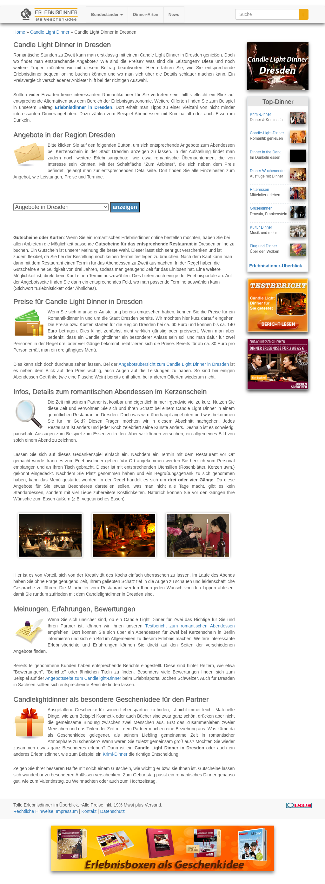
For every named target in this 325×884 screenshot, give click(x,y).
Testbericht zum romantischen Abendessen (190, 625)
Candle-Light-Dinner (267, 133)
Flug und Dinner (263, 246)
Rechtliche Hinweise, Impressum (45, 811)
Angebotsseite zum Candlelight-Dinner (83, 678)
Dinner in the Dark (265, 152)
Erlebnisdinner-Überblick (275, 265)
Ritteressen (259, 189)
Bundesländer (107, 14)
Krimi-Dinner (115, 754)
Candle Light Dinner (50, 32)
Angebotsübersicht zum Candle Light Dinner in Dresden (174, 364)
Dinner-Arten (145, 14)
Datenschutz (112, 811)
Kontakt (89, 811)
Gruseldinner (261, 208)
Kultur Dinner (261, 227)
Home (19, 32)
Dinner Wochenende (267, 171)
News (174, 14)
